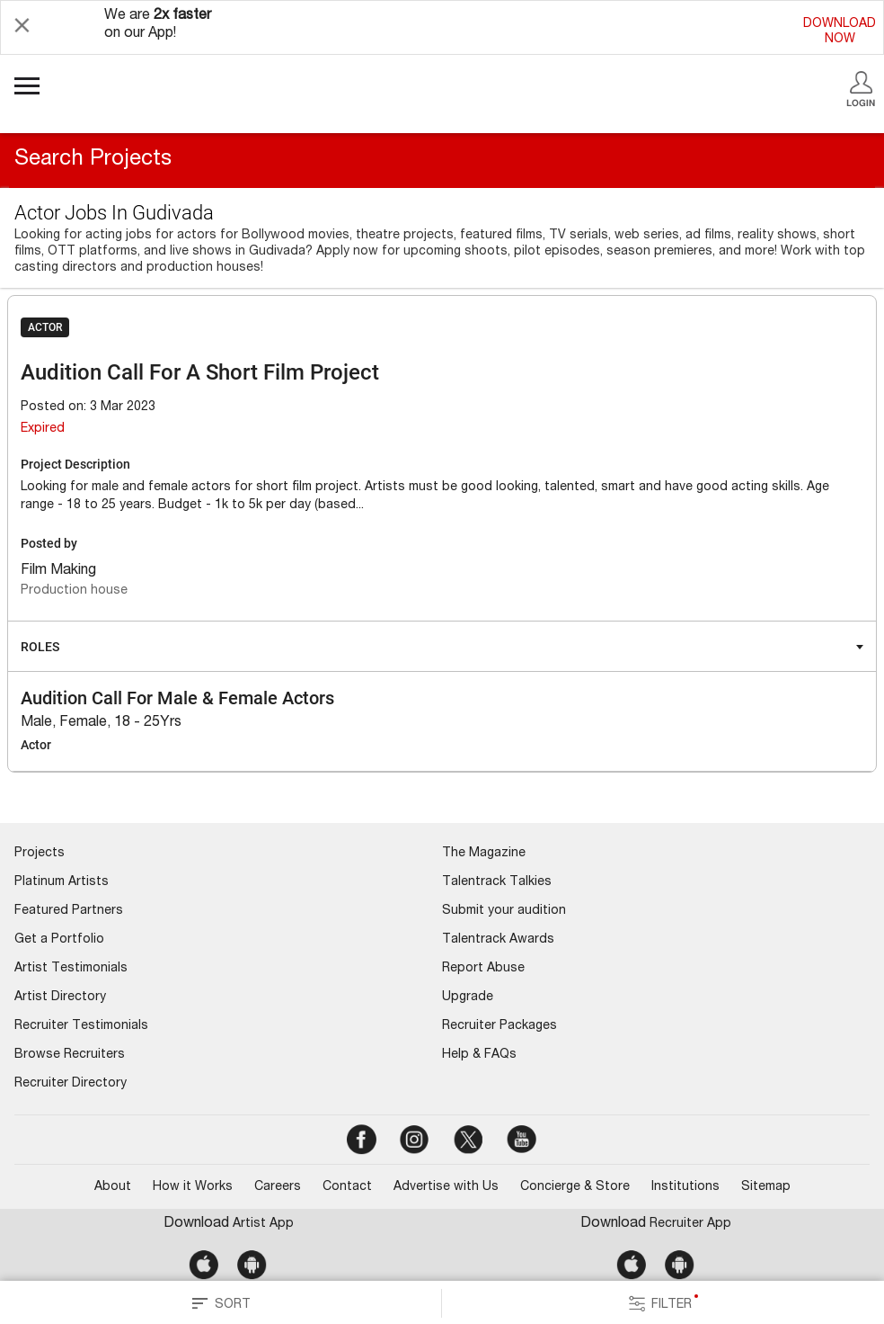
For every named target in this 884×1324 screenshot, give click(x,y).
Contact (347, 1187)
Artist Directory (60, 997)
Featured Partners (68, 911)
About (112, 1187)
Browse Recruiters (69, 1055)
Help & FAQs (479, 1055)
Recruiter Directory (70, 1084)
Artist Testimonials (71, 968)
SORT (221, 1303)
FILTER (663, 1303)
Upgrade (467, 997)
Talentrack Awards (498, 940)
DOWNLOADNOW (839, 32)
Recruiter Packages (499, 1026)
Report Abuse (483, 968)
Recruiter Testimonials (81, 1026)
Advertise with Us (446, 1187)
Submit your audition (504, 911)
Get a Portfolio (59, 940)
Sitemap (766, 1187)
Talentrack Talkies (497, 882)
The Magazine (484, 853)
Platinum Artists (61, 882)
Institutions (685, 1187)
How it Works (193, 1187)
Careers (277, 1187)
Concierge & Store (575, 1187)
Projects (39, 853)
